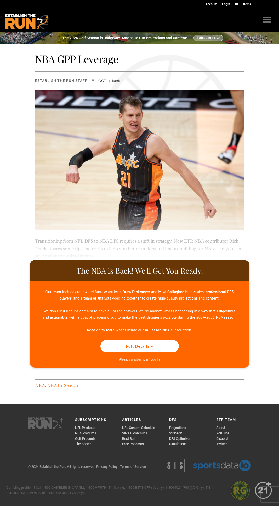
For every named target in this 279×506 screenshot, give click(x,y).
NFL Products (85, 428)
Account (211, 4)
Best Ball (128, 439)
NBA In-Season (62, 385)
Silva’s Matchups (134, 433)
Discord (222, 439)
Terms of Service (133, 467)
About (220, 428)
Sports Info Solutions (175, 465)
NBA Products (85, 433)
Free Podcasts (133, 444)
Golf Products (85, 439)
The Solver (83, 444)
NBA (40, 385)
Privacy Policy (107, 467)
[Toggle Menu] (267, 19)
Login (226, 4)
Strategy (175, 433)
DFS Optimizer (180, 439)
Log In (155, 359)
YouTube (222, 433)
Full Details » (139, 346)
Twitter (221, 444)
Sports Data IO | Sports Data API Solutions (222, 465)
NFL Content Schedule (138, 428)
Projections (177, 428)
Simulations (178, 444)
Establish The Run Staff (61, 80)
